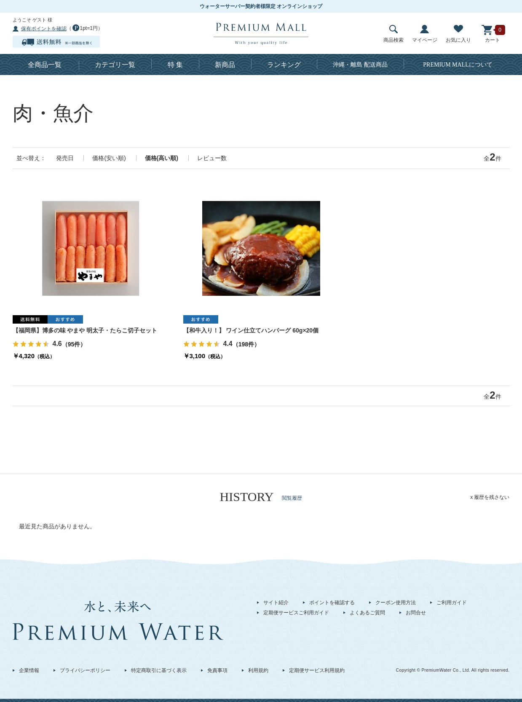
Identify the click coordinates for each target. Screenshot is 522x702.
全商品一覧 (45, 64)
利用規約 (258, 670)
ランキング (284, 64)
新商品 (225, 64)
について (458, 65)
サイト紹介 (276, 603)
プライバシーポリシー (85, 670)
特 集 (175, 64)
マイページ (424, 34)
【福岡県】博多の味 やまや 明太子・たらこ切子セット (85, 330)
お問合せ (416, 613)
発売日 (65, 158)
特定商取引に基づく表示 (159, 670)
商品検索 (393, 34)
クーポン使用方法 (395, 603)
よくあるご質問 (367, 613)
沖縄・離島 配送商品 (360, 65)
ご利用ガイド (451, 603)
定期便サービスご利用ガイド (296, 613)
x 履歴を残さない (489, 497)
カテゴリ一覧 (115, 64)
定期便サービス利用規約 (317, 670)
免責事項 (217, 670)
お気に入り (458, 34)
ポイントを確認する (332, 603)
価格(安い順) (109, 158)
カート (492, 34)
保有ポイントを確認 (44, 29)
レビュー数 (212, 158)
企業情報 (29, 670)
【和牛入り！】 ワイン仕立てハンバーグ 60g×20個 (251, 330)
